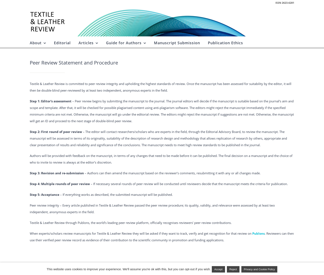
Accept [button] (218, 269)
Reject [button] (233, 269)
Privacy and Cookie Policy (259, 269)
